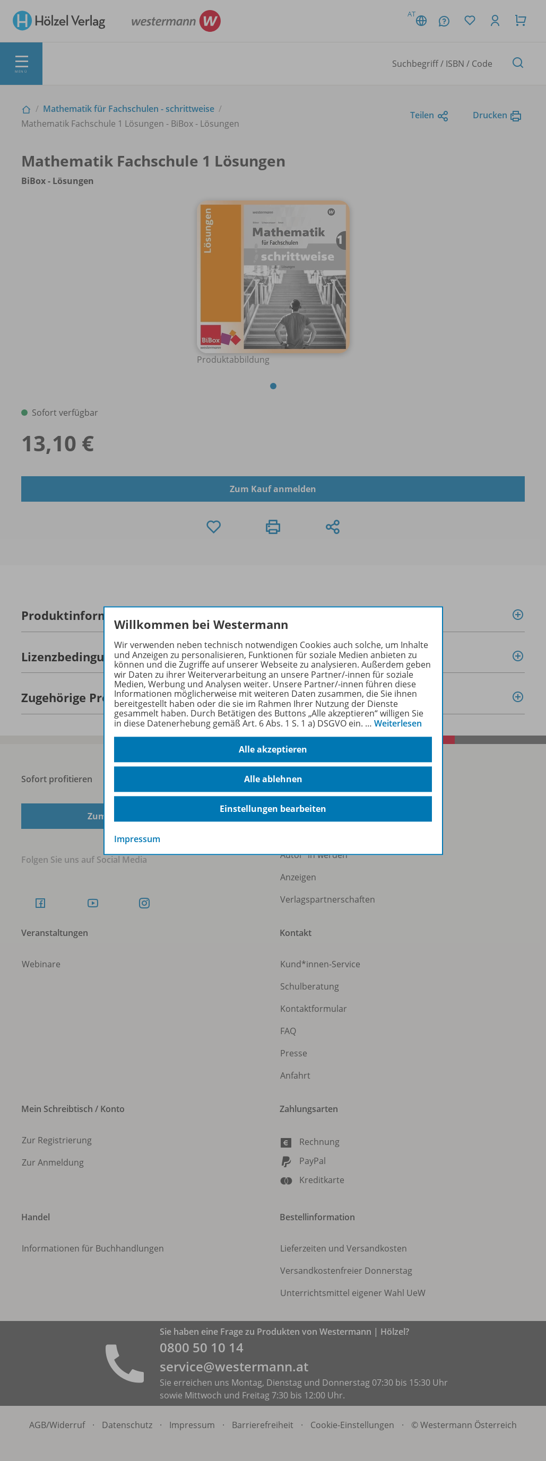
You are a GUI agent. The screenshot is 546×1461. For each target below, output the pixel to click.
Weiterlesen (398, 723)
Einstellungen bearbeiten (273, 809)
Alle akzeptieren (273, 749)
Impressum (137, 839)
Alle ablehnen (273, 779)
